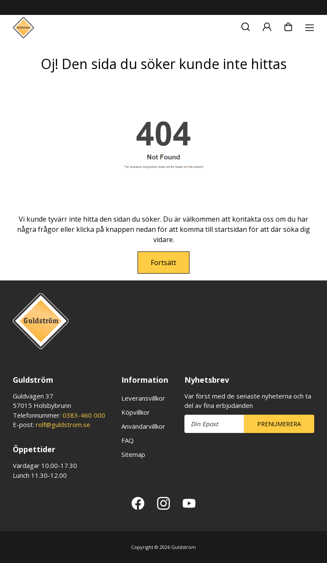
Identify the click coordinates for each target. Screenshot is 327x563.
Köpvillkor (135, 412)
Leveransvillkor (143, 398)
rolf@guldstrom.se (63, 424)
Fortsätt (163, 262)
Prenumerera (279, 424)
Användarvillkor (143, 426)
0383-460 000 (84, 415)
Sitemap (133, 454)
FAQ (127, 440)
